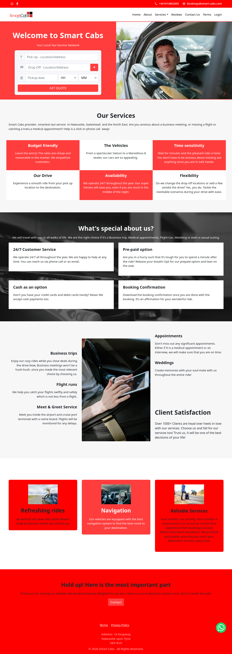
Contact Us (192, 14)
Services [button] (160, 14)
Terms (207, 14)
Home (136, 14)
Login (218, 14)
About (148, 14)
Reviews (176, 14)
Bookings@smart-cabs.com (202, 4)
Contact (116, 602)
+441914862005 (167, 4)
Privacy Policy (120, 625)
